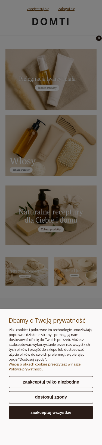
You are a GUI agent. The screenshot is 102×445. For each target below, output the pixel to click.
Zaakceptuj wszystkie (50, 412)
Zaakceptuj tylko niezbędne (51, 382)
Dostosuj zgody (51, 397)
